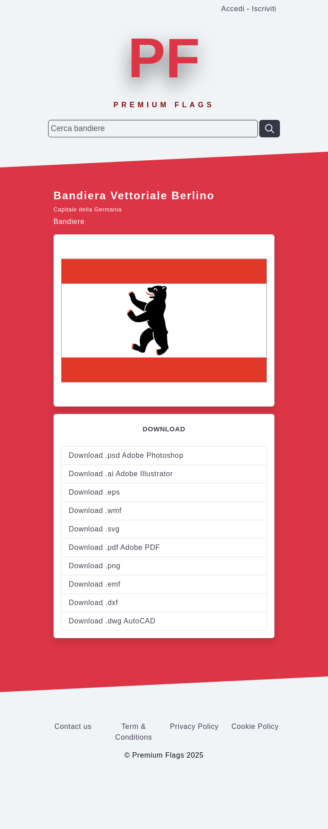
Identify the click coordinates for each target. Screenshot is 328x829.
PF (164, 57)
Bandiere (68, 221)
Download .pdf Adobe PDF (114, 547)
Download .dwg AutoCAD (112, 621)
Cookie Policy (255, 726)
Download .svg (94, 529)
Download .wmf (95, 510)
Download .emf (94, 584)
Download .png (94, 566)
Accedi (232, 9)
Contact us (73, 726)
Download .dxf (93, 602)
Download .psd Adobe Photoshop (126, 455)
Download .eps (94, 492)
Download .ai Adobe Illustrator (121, 474)
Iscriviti (264, 9)
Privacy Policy (194, 726)
